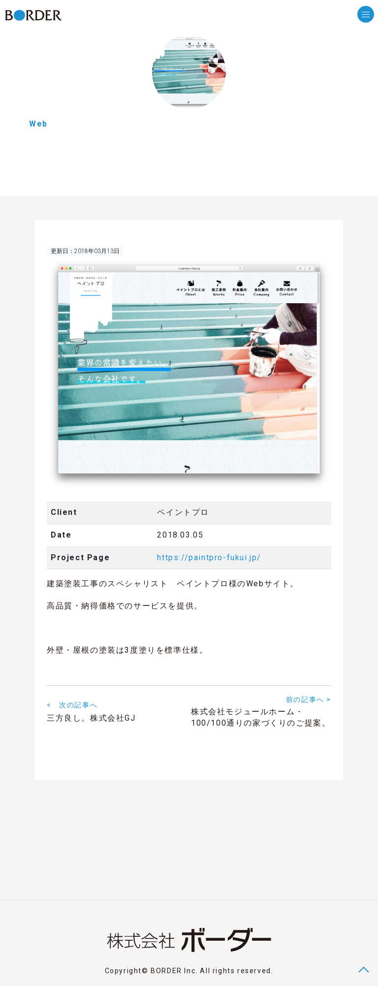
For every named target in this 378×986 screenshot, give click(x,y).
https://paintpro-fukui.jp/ (209, 557)
